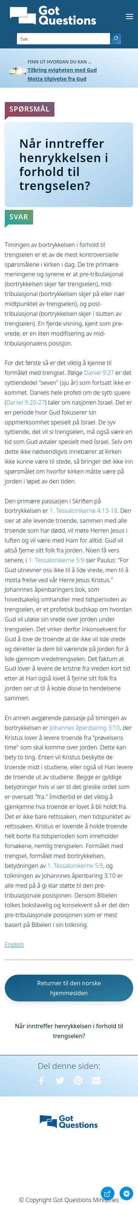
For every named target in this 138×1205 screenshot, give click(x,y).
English (14, 945)
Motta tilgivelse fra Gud (57, 78)
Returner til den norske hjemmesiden (69, 988)
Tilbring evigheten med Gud (62, 69)
